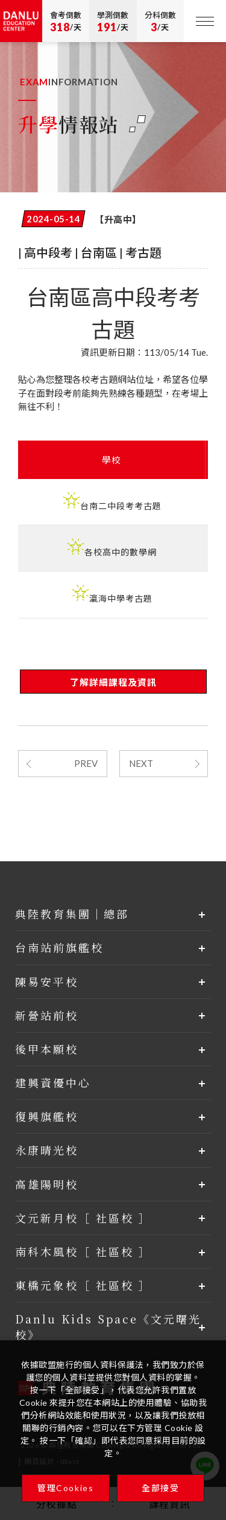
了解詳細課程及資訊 (113, 682)
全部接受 (160, 1488)
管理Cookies (65, 1488)
